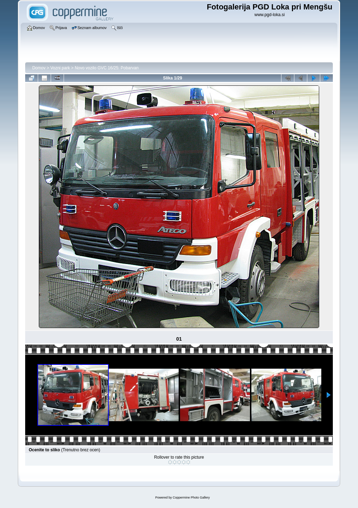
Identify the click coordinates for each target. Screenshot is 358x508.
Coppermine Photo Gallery (191, 497)
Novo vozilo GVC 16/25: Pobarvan (107, 67)
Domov (38, 67)
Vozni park (60, 67)
